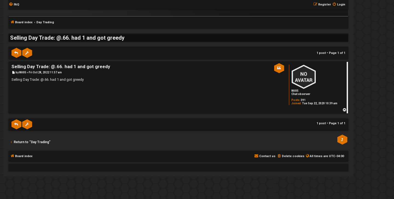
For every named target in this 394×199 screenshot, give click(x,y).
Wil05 (295, 90)
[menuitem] (14, 4)
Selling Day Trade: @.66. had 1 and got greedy (67, 37)
